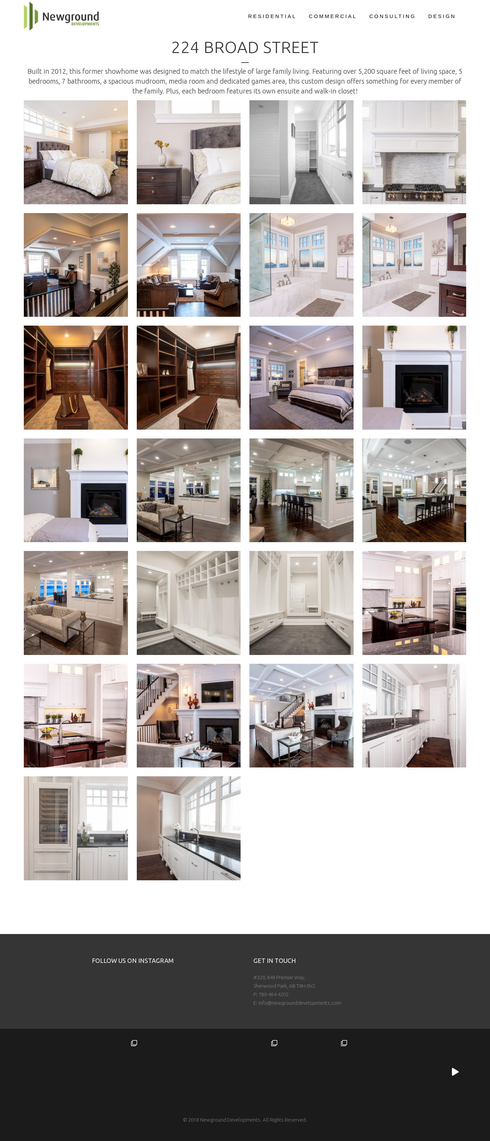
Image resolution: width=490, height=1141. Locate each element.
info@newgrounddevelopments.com (300, 1003)
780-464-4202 (274, 994)
